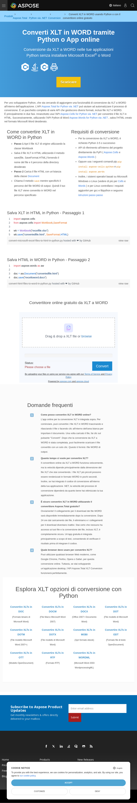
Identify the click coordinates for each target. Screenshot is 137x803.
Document (33, 176)
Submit (75, 717)
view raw (123, 240)
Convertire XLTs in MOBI (84, 632)
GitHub (87, 240)
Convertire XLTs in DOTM (21, 632)
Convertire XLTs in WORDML (84, 655)
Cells (121, 181)
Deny (97, 791)
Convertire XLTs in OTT (21, 655)
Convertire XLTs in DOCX (84, 609)
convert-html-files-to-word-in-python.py (30, 283)
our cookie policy (28, 775)
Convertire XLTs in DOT (116, 609)
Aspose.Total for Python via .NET (60, 106)
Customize (39, 791)
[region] (68, 226)
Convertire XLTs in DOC (21, 609)
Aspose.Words (86, 156)
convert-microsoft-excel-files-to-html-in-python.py (36, 240)
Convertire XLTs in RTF (53, 655)
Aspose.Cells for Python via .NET (78, 114)
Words (81, 185)
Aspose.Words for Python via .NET (88, 117)
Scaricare (68, 82)
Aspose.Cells (111, 152)
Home (5, 759)
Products (45, 759)
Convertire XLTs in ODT (116, 632)
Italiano (115, 5)
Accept (68, 783)
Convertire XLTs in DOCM (53, 609)
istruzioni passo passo (90, 194)
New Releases (85, 759)
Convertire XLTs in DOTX (53, 632)
